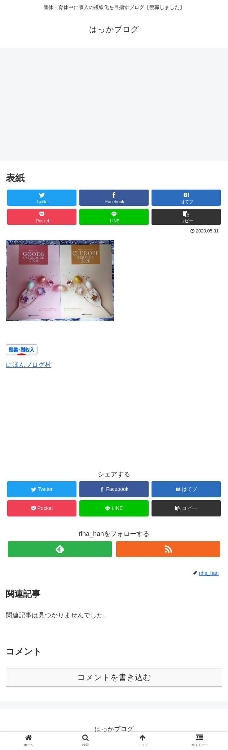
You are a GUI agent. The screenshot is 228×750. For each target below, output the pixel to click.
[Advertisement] (114, 106)
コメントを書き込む (114, 677)
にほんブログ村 (28, 364)
